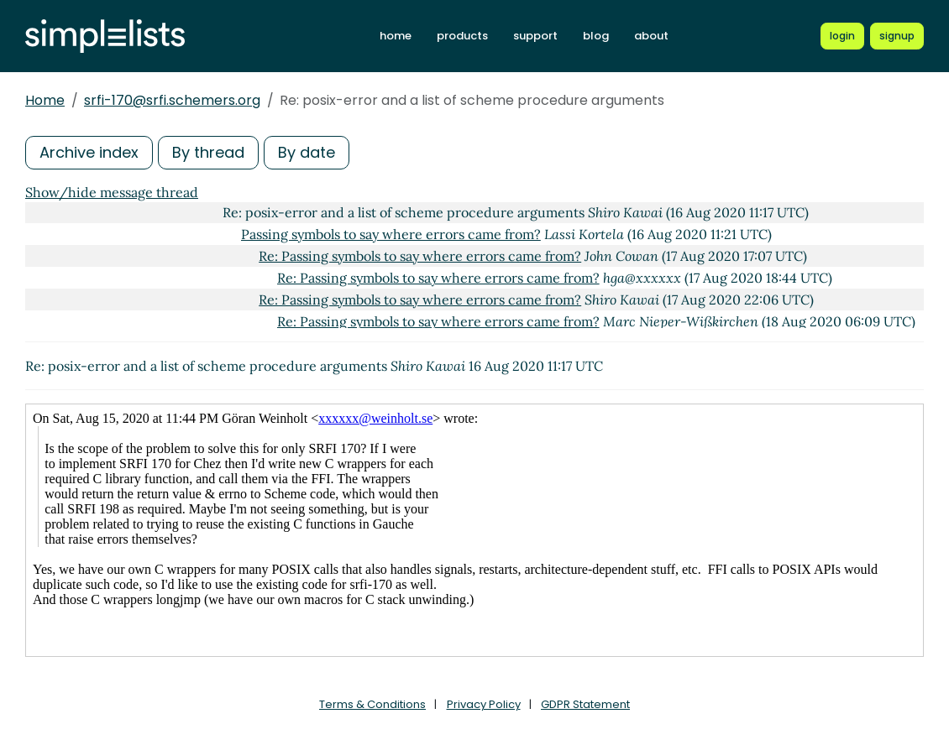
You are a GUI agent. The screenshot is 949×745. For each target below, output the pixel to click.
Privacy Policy (484, 704)
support (535, 36)
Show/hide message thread (111, 192)
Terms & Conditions (372, 704)
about (651, 36)
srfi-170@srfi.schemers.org (172, 100)
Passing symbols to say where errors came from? (391, 234)
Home (45, 100)
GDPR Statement (585, 704)
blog (596, 36)
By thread (208, 152)
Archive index (89, 152)
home (396, 36)
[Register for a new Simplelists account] (897, 36)
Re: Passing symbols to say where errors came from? (420, 255)
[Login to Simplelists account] (842, 36)
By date (306, 152)
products (462, 36)
